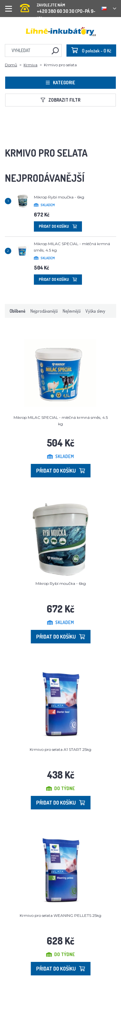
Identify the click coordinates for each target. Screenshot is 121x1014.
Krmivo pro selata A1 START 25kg (60, 749)
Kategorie (60, 82)
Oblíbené (17, 311)
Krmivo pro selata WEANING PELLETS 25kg (60, 915)
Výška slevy (95, 311)
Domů (11, 64)
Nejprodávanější (44, 311)
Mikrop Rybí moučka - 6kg (59, 197)
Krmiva (30, 64)
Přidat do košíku (58, 226)
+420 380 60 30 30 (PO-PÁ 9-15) (58, 6)
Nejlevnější (72, 311)
